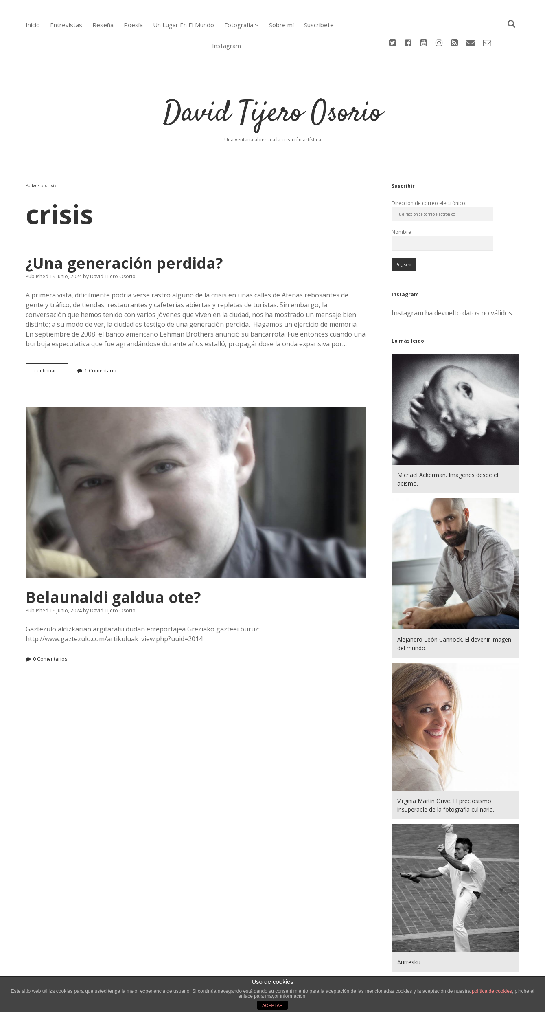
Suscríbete (319, 25)
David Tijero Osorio (272, 80)
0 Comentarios (50, 625)
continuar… (51, 339)
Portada (33, 152)
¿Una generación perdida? (124, 229)
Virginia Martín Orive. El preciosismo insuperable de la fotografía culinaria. (445, 771)
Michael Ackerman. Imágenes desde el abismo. (447, 446)
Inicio (33, 25)
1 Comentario (100, 337)
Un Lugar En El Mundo (183, 25)
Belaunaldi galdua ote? (196, 459)
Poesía (133, 25)
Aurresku (408, 929)
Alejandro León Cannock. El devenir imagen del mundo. (454, 610)
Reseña (103, 25)
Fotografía (238, 25)
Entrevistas (66, 25)
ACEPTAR (272, 1005)
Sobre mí (281, 25)
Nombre (401, 198)
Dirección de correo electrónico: (429, 169)
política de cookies (492, 991)
